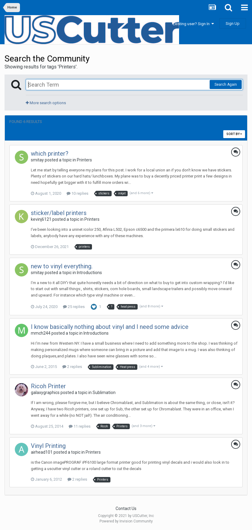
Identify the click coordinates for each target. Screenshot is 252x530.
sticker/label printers (59, 213)
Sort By (234, 134)
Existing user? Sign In (193, 24)
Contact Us (126, 508)
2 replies (72, 366)
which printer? (49, 153)
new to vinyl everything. (62, 266)
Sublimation (104, 392)
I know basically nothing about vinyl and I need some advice (109, 326)
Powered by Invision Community (126, 521)
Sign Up (233, 23)
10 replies (77, 193)
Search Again (225, 84)
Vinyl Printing (48, 445)
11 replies (79, 426)
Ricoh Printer (48, 386)
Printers (84, 159)
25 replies (74, 306)
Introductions (89, 272)
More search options (46, 103)
